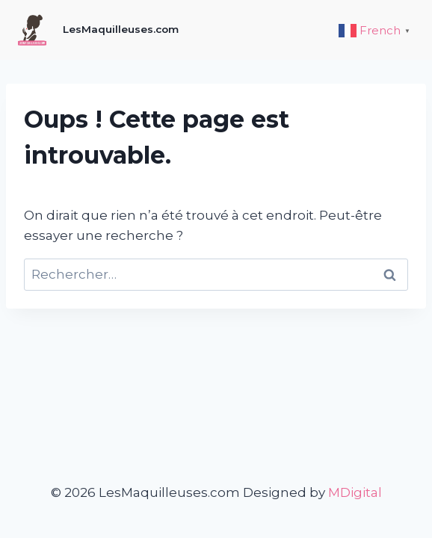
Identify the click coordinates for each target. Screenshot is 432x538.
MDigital (355, 492)
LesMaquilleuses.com (121, 29)
